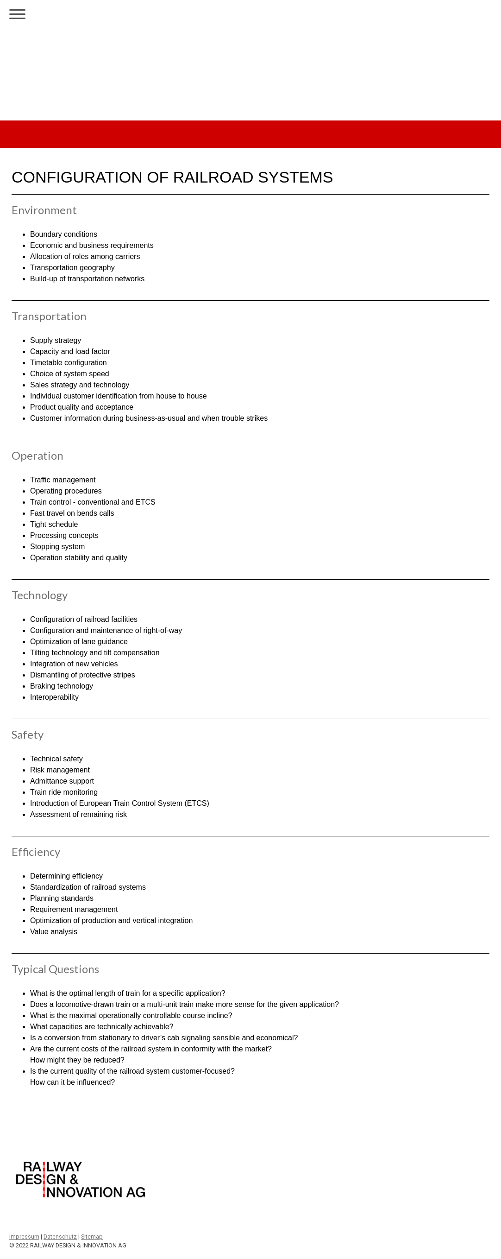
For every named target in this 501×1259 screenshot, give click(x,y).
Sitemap (92, 1236)
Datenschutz (60, 1236)
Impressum (24, 1236)
